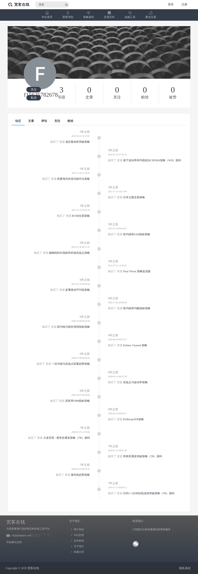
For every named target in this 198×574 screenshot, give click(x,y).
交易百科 (109, 14)
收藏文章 (79, 552)
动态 (18, 120)
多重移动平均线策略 (77, 289)
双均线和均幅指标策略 (136, 308)
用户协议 (79, 529)
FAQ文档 (79, 535)
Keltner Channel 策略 (135, 345)
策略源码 (88, 14)
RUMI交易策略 (81, 215)
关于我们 (79, 546)
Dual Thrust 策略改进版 (137, 271)
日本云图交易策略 (134, 197)
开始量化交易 (14, 542)
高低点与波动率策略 (135, 382)
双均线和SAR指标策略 (136, 234)
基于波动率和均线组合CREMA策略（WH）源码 (152, 160)
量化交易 (150, 14)
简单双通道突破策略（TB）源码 (142, 456)
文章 (31, 120)
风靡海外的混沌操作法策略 (73, 178)
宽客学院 (67, 14)
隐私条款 (185, 568)
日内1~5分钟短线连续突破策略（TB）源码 (148, 493)
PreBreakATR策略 (133, 419)
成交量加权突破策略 (77, 141)
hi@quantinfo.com (21, 535)
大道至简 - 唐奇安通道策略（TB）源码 (66, 437)
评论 (44, 120)
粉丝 (70, 120)
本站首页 (47, 14)
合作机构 (79, 540)
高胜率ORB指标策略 (77, 400)
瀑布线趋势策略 (80, 474)
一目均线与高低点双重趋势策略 (71, 363)
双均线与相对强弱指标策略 (73, 326)
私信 (34, 97)
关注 (34, 89)
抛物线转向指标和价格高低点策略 (69, 252)
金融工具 (130, 14)
